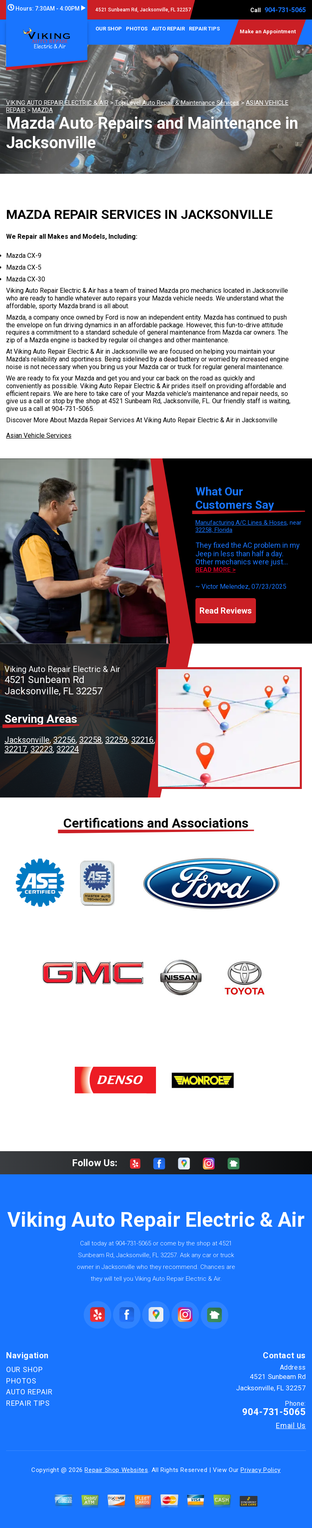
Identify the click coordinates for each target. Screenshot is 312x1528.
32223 (41, 749)
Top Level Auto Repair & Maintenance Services (177, 102)
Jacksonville (27, 740)
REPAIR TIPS (204, 29)
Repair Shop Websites (116, 1470)
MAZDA (42, 110)
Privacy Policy (260, 1470)
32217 (15, 749)
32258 (90, 740)
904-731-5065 (285, 10)
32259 (116, 740)
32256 (64, 740)
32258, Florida (213, 530)
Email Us (291, 1425)
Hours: (46, 8)
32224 (67, 749)
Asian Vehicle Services (39, 435)
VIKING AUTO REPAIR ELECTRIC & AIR (57, 102)
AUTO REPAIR (168, 29)
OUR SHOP (108, 29)
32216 (142, 740)
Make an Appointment (268, 31)
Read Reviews (225, 611)
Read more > (215, 569)
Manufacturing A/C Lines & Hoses (241, 522)
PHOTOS (136, 29)
